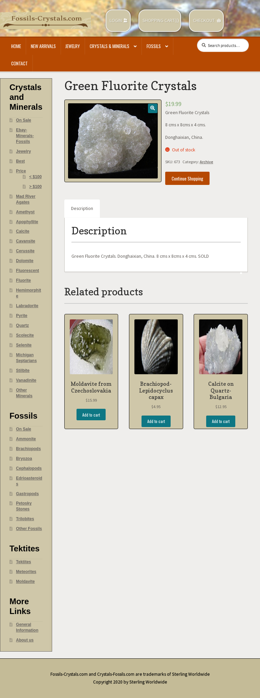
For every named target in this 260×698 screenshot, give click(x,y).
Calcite (22, 231)
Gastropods (27, 493)
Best (20, 161)
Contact (19, 63)
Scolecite (25, 335)
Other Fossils (29, 528)
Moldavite (25, 581)
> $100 (35, 186)
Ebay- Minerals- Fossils (25, 136)
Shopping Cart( (159, 20)
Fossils (154, 46)
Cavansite (25, 241)
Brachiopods (28, 448)
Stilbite (22, 370)
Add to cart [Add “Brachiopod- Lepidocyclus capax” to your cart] (156, 421)
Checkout (204, 20)
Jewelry (72, 46)
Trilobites (25, 518)
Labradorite (27, 305)
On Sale (23, 120)
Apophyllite (27, 221)
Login (116, 20)
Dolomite (24, 260)
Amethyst (25, 212)
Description (82, 208)
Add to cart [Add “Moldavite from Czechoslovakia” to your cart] (91, 415)
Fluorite (23, 280)
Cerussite (25, 251)
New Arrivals (43, 46)
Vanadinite (26, 380)
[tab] (82, 208)
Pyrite (21, 315)
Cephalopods (29, 468)
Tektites (23, 561)
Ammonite (26, 439)
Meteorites (26, 571)
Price (21, 171)
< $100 (35, 176)
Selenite (23, 345)
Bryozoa (24, 458)
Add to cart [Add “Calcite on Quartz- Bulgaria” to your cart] (221, 421)
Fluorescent (27, 270)
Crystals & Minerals (109, 46)
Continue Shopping (187, 178)
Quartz (22, 325)
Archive (206, 161)
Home (16, 46)
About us (25, 640)
